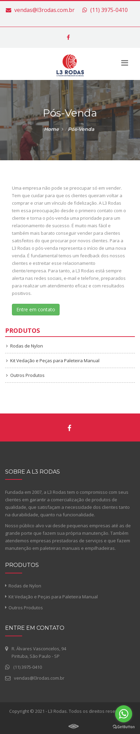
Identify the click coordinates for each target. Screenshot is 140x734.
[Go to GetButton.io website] (124, 727)
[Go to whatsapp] (123, 713)
